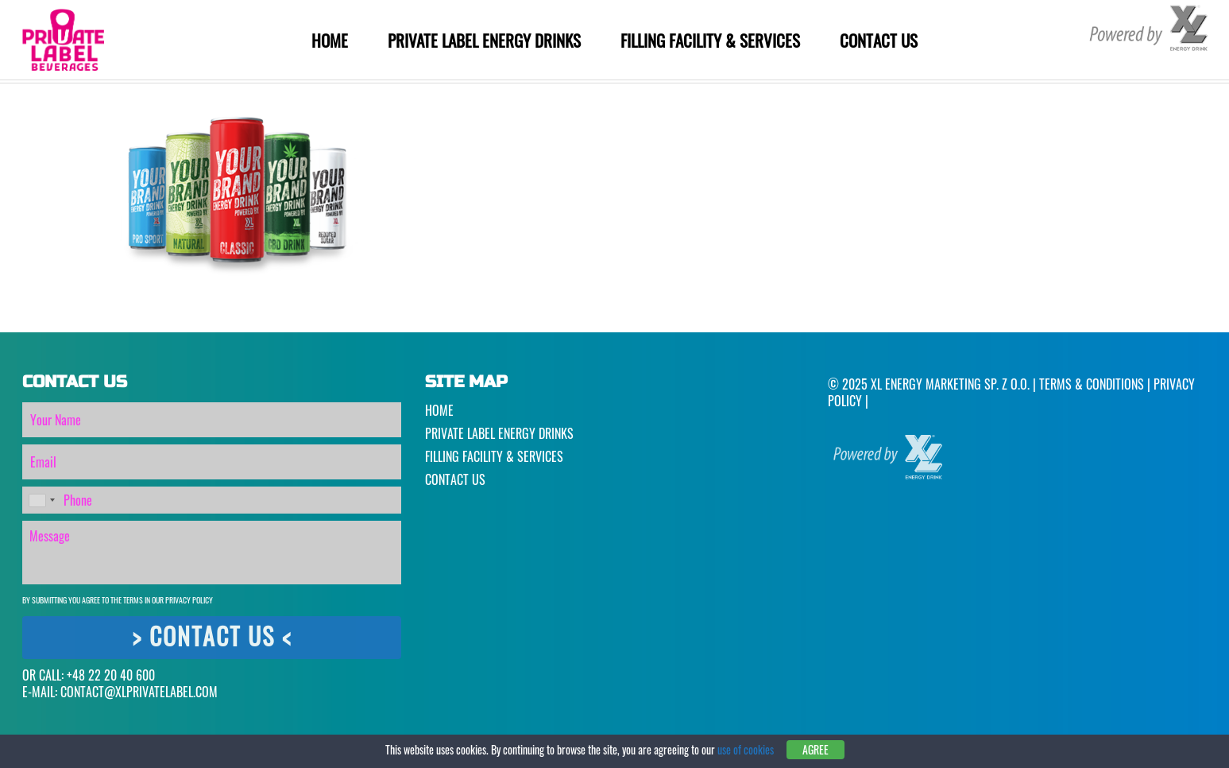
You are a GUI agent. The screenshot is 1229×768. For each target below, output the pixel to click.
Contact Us (879, 40)
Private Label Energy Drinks (484, 40)
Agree (815, 749)
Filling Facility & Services (710, 40)
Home (329, 40)
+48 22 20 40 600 (111, 675)
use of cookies (745, 749)
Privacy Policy (189, 600)
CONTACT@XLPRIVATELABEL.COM (139, 691)
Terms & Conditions (1091, 384)
